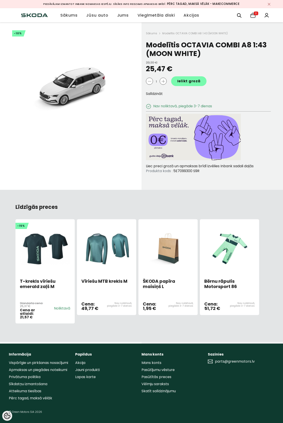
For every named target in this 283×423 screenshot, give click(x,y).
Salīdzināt (154, 93)
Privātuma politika (24, 376)
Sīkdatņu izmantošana (28, 383)
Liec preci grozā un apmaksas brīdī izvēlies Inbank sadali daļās (200, 166)
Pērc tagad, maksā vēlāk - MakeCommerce (203, 4)
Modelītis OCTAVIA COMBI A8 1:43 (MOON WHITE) (195, 33)
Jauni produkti (87, 369)
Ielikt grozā (189, 81)
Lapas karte (85, 376)
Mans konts (151, 362)
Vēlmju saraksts (155, 383)
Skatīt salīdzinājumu (159, 391)
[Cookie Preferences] (7, 416)
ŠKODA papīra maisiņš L (159, 284)
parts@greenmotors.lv (235, 361)
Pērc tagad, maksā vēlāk (30, 398)
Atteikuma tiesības (25, 391)
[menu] (239, 15)
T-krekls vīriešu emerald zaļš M (37, 284)
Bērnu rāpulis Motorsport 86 (220, 284)
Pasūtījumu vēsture (158, 369)
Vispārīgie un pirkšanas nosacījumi (38, 362)
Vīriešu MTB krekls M (104, 281)
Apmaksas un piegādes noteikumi (38, 369)
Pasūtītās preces (156, 376)
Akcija (80, 362)
